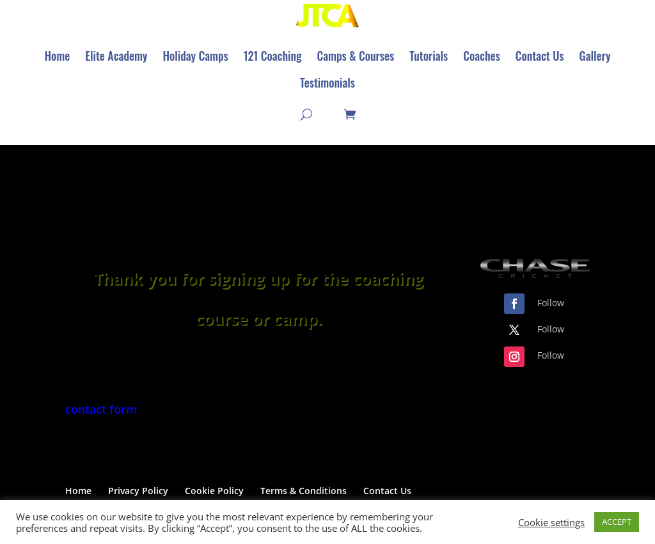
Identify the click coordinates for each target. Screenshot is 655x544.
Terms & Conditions (303, 492)
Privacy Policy (138, 492)
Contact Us (387, 492)
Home (78, 492)
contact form (101, 411)
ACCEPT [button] (616, 521)
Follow (550, 305)
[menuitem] (56, 56)
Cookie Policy (214, 492)
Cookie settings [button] (551, 522)
